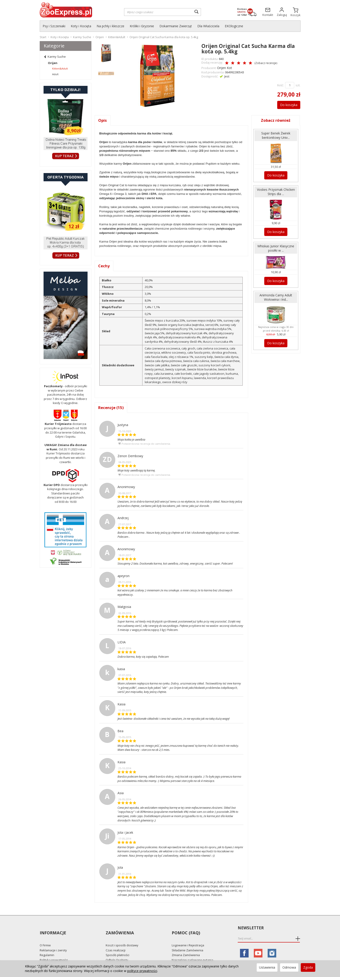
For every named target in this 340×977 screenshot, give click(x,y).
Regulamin (47, 947)
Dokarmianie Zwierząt (175, 26)
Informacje (52, 928)
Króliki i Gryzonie (142, 26)
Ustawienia (267, 967)
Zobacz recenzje (256, 62)
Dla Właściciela (208, 26)
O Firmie (45, 937)
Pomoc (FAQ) (185, 928)
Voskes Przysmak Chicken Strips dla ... (276, 190)
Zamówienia (119, 928)
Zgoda (308, 967)
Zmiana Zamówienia (186, 947)
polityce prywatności (142, 971)
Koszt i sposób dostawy (122, 937)
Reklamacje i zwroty (53, 942)
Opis (102, 119)
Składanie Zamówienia (187, 942)
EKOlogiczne (234, 26)
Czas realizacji (115, 942)
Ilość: (280, 84)
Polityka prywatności (54, 952)
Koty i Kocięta (81, 26)
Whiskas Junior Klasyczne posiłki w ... (275, 245)
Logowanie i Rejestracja (188, 937)
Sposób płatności (117, 947)
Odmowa (289, 967)
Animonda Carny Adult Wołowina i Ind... (275, 293)
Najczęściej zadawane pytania (192, 952)
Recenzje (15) (111, 408)
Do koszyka (286, 104)
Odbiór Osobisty (117, 952)
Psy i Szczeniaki (54, 26)
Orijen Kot (224, 67)
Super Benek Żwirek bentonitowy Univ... (276, 135)
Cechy (104, 265)
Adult (55, 74)
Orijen (52, 63)
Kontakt (45, 957)
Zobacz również (276, 119)
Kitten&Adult (60, 68)
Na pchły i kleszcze (110, 26)
